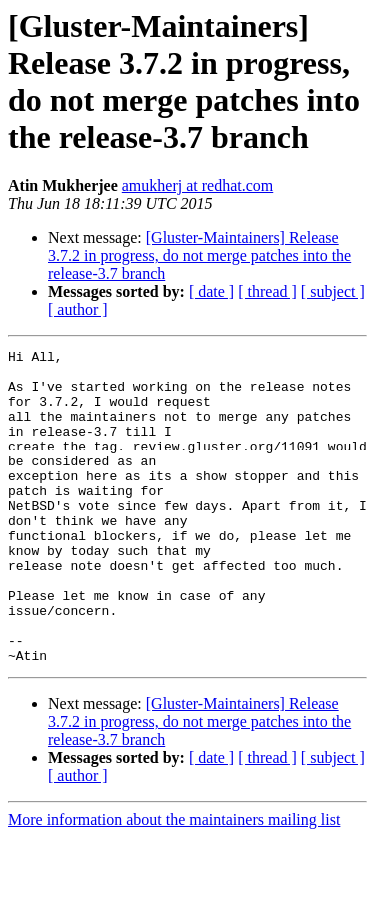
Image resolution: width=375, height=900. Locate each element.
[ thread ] (267, 291)
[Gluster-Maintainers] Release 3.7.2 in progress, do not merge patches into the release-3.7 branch (199, 255)
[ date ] (211, 291)
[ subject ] (333, 291)
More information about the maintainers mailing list (174, 882)
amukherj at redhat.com (198, 185)
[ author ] (78, 309)
